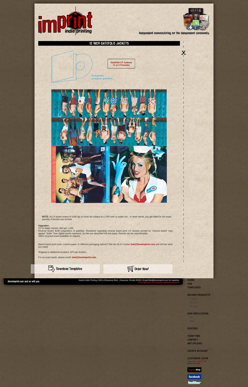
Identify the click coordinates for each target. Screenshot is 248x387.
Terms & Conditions (155, 282)
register (200, 361)
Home (141, 282)
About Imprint (172, 282)
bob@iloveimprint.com (143, 244)
